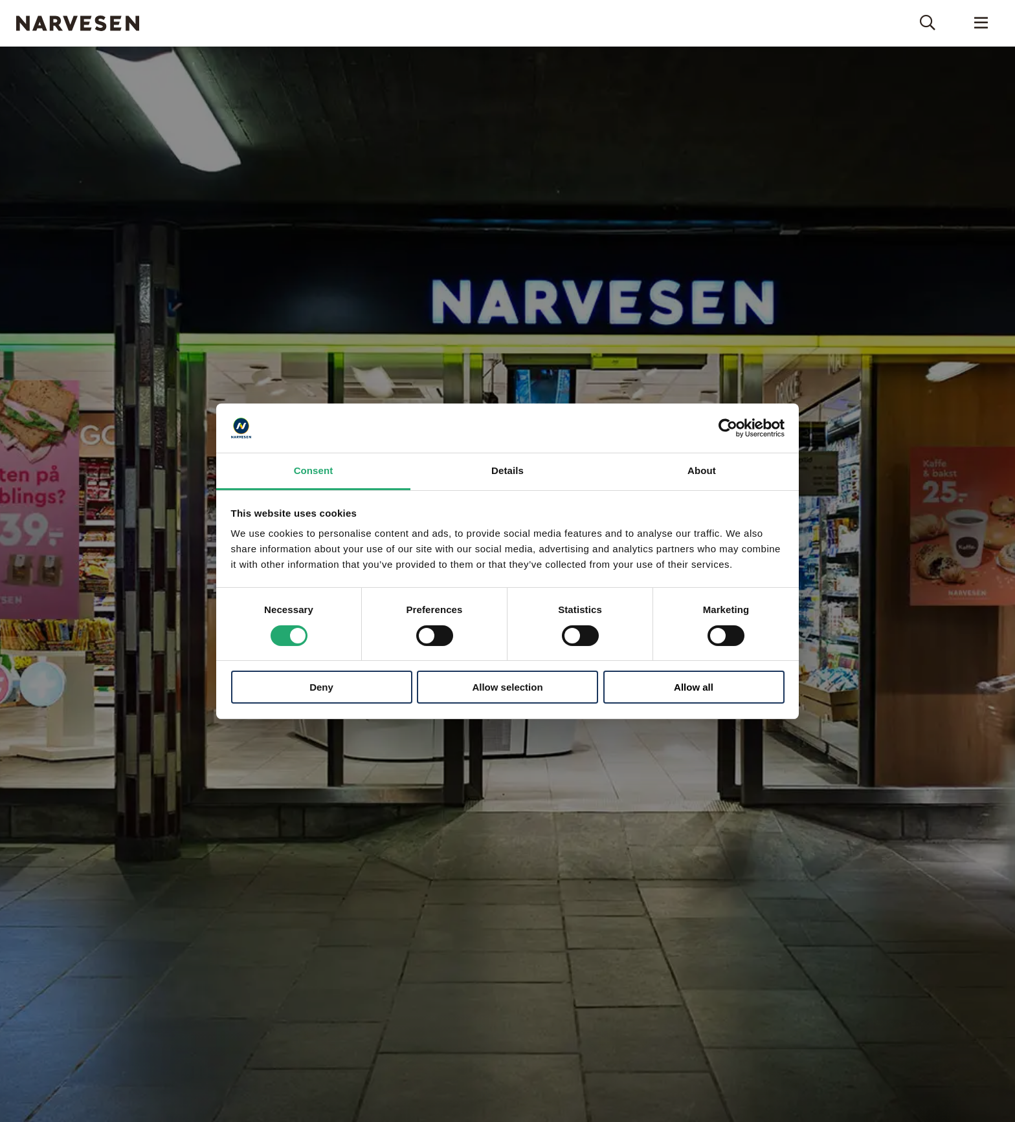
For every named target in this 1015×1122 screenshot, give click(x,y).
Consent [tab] (313, 470)
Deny (321, 687)
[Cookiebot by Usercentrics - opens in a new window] (728, 428)
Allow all (693, 687)
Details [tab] (507, 470)
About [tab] (701, 470)
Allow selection (507, 687)
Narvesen (78, 23)
